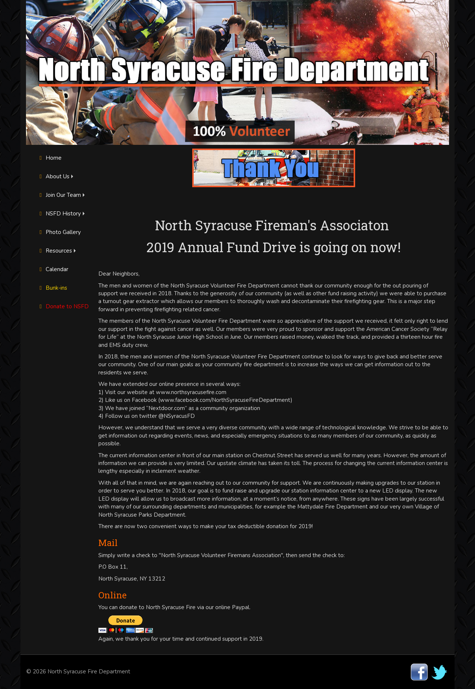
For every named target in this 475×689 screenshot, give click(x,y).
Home (49, 158)
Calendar (52, 269)
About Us (53, 176)
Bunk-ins (52, 288)
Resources (54, 250)
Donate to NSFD (63, 306)
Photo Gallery (59, 232)
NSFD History (59, 213)
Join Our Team (59, 195)
